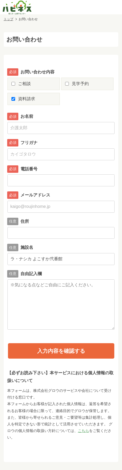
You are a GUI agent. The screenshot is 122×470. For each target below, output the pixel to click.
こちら (83, 431)
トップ (8, 19)
